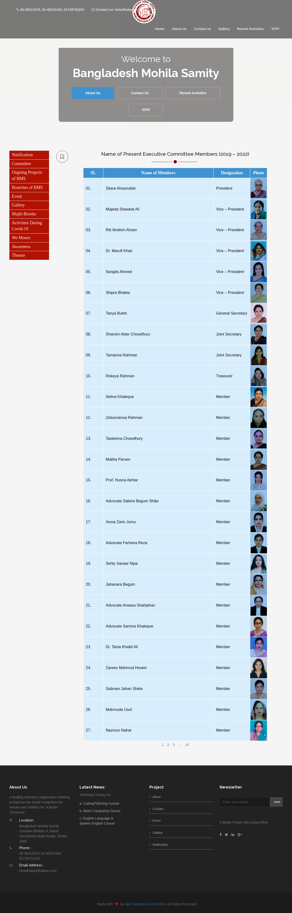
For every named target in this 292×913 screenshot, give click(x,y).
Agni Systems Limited (144, 904)
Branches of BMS (27, 187)
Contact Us (140, 93)
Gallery (224, 29)
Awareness (21, 246)
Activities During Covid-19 (27, 225)
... (180, 745)
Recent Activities (250, 29)
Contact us (202, 29)
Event (17, 196)
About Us (179, 29)
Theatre (18, 255)
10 (187, 745)
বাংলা (275, 29)
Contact (156, 809)
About (155, 797)
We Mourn (21, 237)
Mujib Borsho (24, 213)
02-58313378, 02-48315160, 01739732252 (50, 10)
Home (159, 29)
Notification (22, 154)
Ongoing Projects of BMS (27, 175)
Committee (21, 163)
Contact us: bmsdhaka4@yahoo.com (123, 10)
